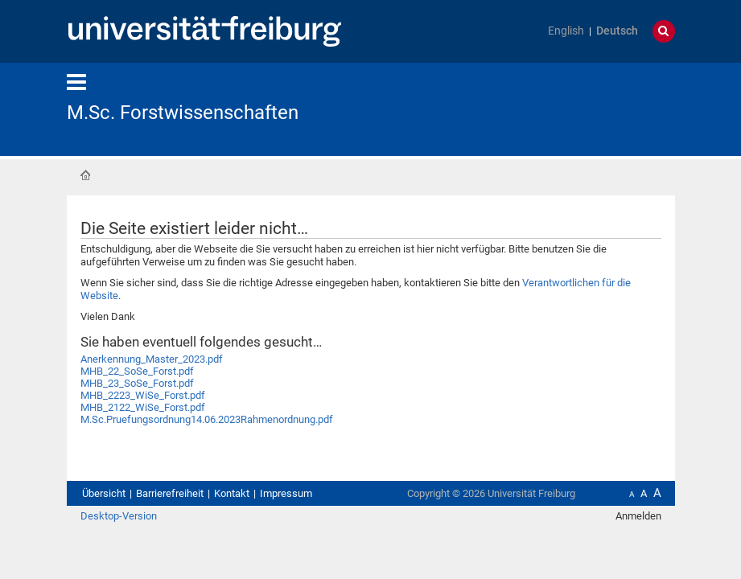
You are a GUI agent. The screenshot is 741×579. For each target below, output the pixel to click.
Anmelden (638, 516)
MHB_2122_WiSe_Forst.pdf (142, 407)
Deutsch (617, 31)
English (566, 31)
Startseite (85, 175)
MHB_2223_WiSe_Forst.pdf (142, 395)
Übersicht (104, 493)
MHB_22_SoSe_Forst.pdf (137, 371)
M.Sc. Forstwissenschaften (182, 112)
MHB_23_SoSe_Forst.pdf (137, 383)
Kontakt (231, 493)
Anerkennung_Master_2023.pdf (151, 359)
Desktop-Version (118, 516)
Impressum (286, 493)
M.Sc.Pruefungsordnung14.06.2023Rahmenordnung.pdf (206, 419)
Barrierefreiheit (170, 493)
